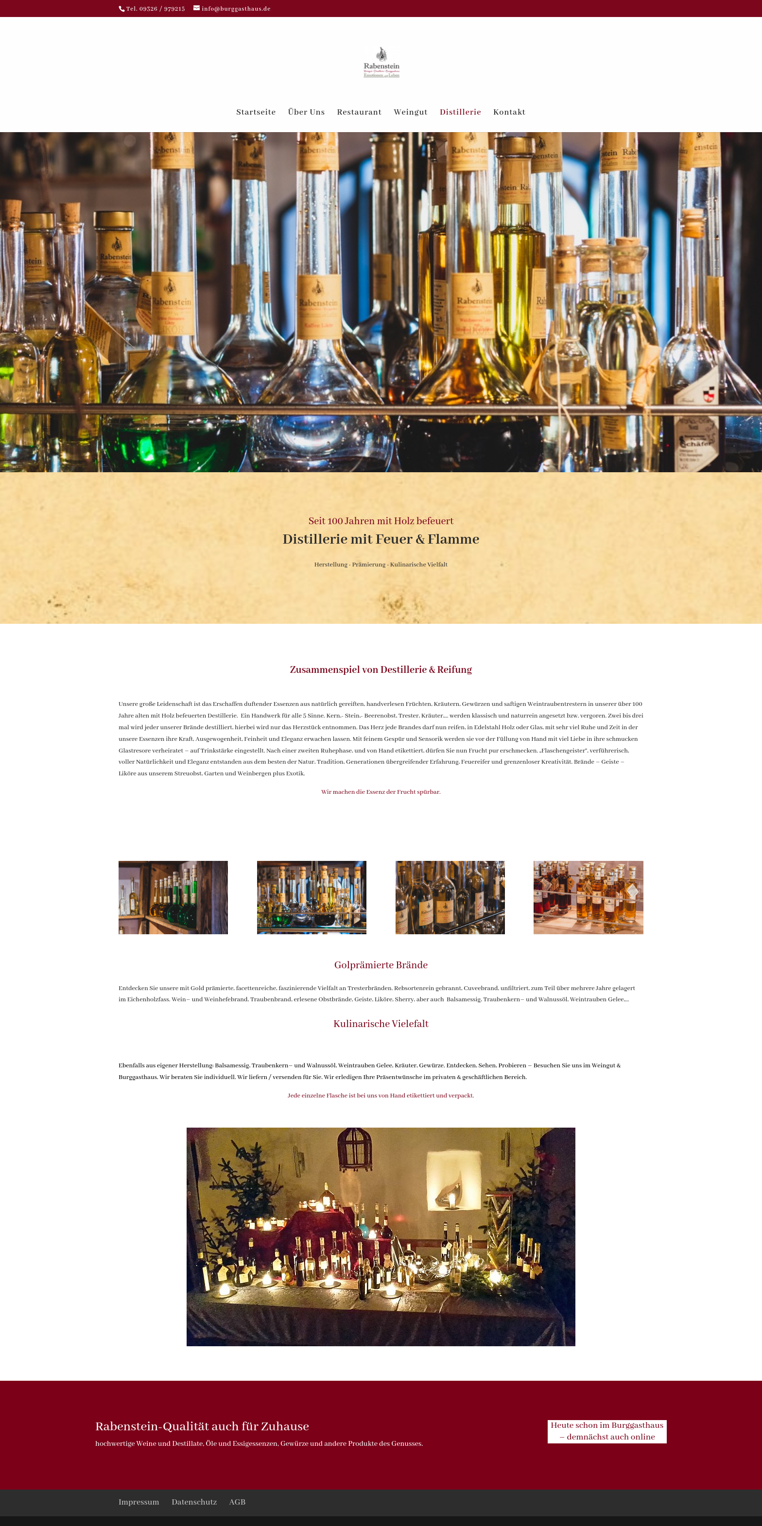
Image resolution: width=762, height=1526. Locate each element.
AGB (237, 1502)
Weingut (411, 113)
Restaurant (359, 113)
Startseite (256, 113)
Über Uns (306, 113)
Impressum (139, 1502)
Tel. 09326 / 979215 (156, 9)
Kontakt (509, 113)
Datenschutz (194, 1502)
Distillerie (460, 113)
